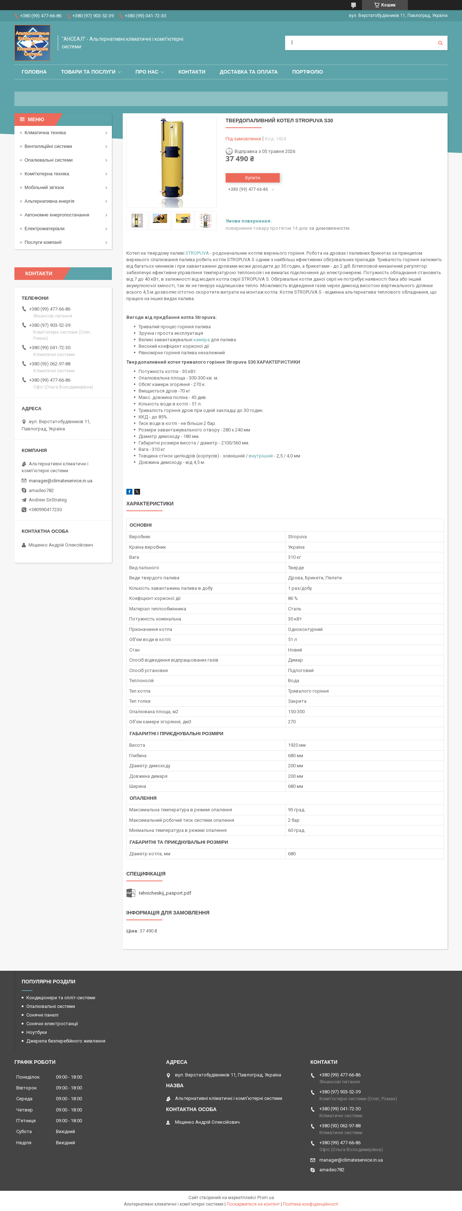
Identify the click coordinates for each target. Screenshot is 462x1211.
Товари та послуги (88, 72)
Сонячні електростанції (52, 1023)
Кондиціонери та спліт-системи (60, 997)
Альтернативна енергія (49, 201)
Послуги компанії (43, 242)
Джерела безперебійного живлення (65, 1041)
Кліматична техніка (45, 132)
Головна (34, 72)
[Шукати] (440, 43)
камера (201, 339)
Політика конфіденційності (310, 1204)
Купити (252, 177)
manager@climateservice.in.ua (60, 480)
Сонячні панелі (42, 1015)
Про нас (146, 72)
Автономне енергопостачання (57, 215)
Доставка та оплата (249, 72)
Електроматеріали (45, 228)
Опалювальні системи (49, 160)
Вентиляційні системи (48, 146)
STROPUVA (197, 253)
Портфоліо (307, 72)
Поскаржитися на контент (253, 1204)
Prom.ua (265, 1197)
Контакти (191, 72)
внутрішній (261, 455)
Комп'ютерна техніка (47, 173)
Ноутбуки (36, 1032)
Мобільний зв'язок (44, 187)
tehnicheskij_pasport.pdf (165, 893)
